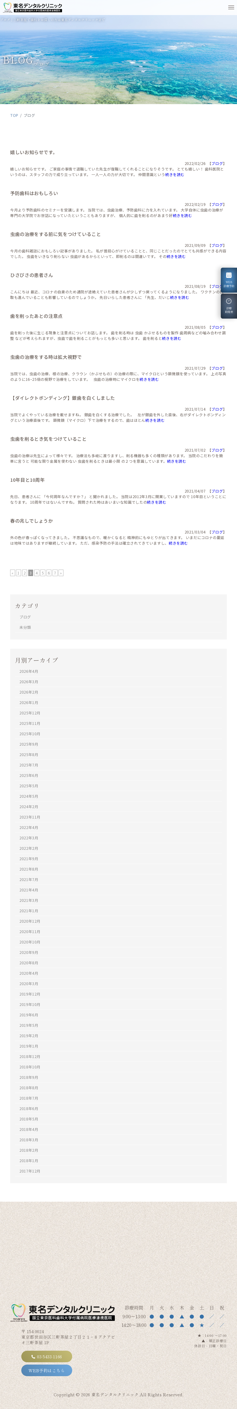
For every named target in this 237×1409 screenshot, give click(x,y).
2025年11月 (30, 723)
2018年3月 (28, 1139)
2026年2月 (28, 692)
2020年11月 (30, 931)
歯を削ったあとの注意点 (36, 316)
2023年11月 (30, 817)
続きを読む (174, 174)
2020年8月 (28, 962)
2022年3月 (28, 838)
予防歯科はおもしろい (34, 193)
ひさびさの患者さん (31, 275)
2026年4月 (28, 671)
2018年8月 (28, 1087)
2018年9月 (28, 1077)
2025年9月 (28, 744)
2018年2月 (28, 1150)
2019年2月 (28, 1035)
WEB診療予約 (229, 280)
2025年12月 (30, 713)
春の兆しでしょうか (31, 520)
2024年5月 (28, 796)
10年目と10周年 (27, 479)
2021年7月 (28, 879)
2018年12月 (30, 1056)
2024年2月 (28, 806)
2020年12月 (30, 921)
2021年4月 (28, 890)
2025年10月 (30, 733)
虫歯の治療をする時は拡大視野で (46, 357)
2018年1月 (28, 1160)
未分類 (25, 627)
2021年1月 (28, 910)
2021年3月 (28, 900)
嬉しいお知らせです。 (33, 152)
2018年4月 (28, 1129)
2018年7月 (28, 1098)
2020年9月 (28, 952)
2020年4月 (28, 973)
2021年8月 (28, 869)
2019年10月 (30, 1004)
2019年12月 (30, 994)
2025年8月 (28, 754)
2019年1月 (28, 1046)
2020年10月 (30, 942)
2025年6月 (28, 775)
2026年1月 (28, 702)
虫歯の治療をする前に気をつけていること (55, 234)
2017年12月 (30, 1171)
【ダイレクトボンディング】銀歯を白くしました (62, 397)
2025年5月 (28, 785)
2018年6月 (28, 1108)
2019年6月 (28, 1015)
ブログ (217, 163)
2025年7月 (28, 765)
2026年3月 (28, 681)
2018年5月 (28, 1119)
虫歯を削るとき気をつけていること (48, 438)
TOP (14, 115)
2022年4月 (28, 827)
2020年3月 (28, 983)
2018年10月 (30, 1067)
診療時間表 (230, 306)
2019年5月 (28, 1025)
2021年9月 (28, 858)
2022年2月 (28, 848)
